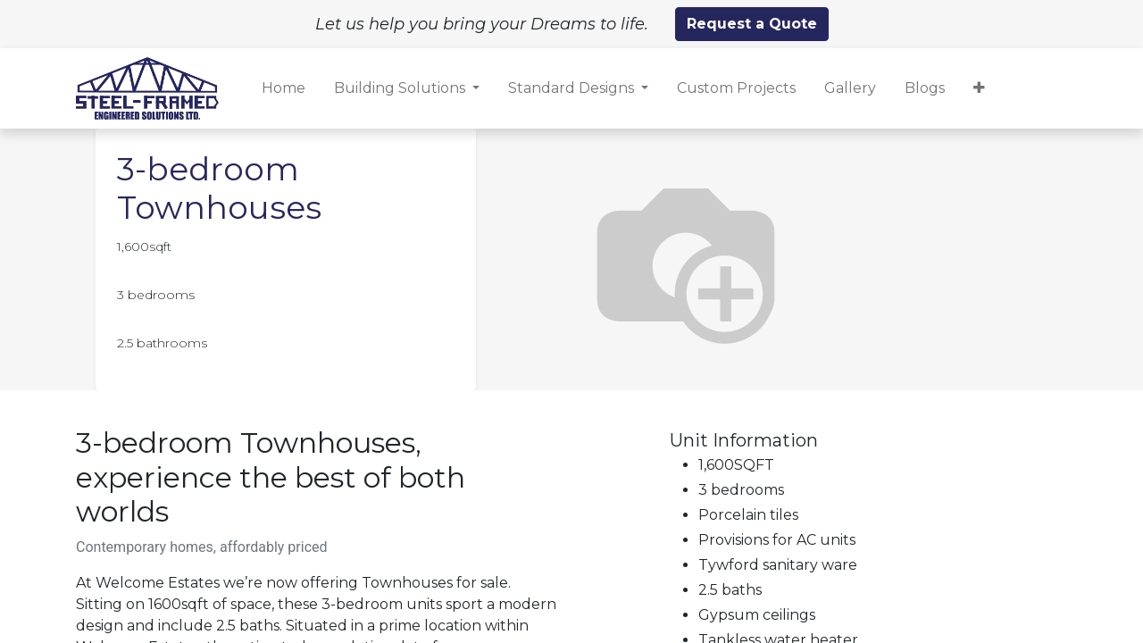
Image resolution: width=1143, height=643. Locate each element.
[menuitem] (283, 88)
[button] (979, 88)
